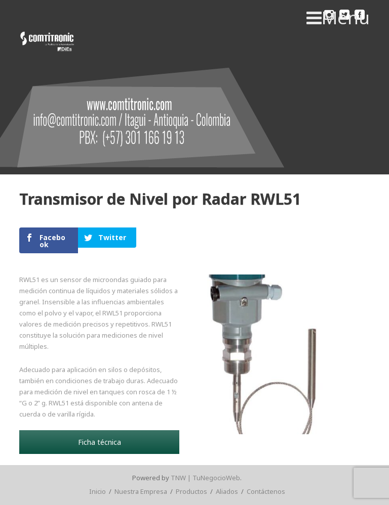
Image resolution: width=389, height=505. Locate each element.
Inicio (97, 491)
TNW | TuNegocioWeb (205, 477)
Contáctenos (266, 491)
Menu (338, 17)
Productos (191, 491)
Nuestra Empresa (140, 491)
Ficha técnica (99, 442)
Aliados (227, 491)
